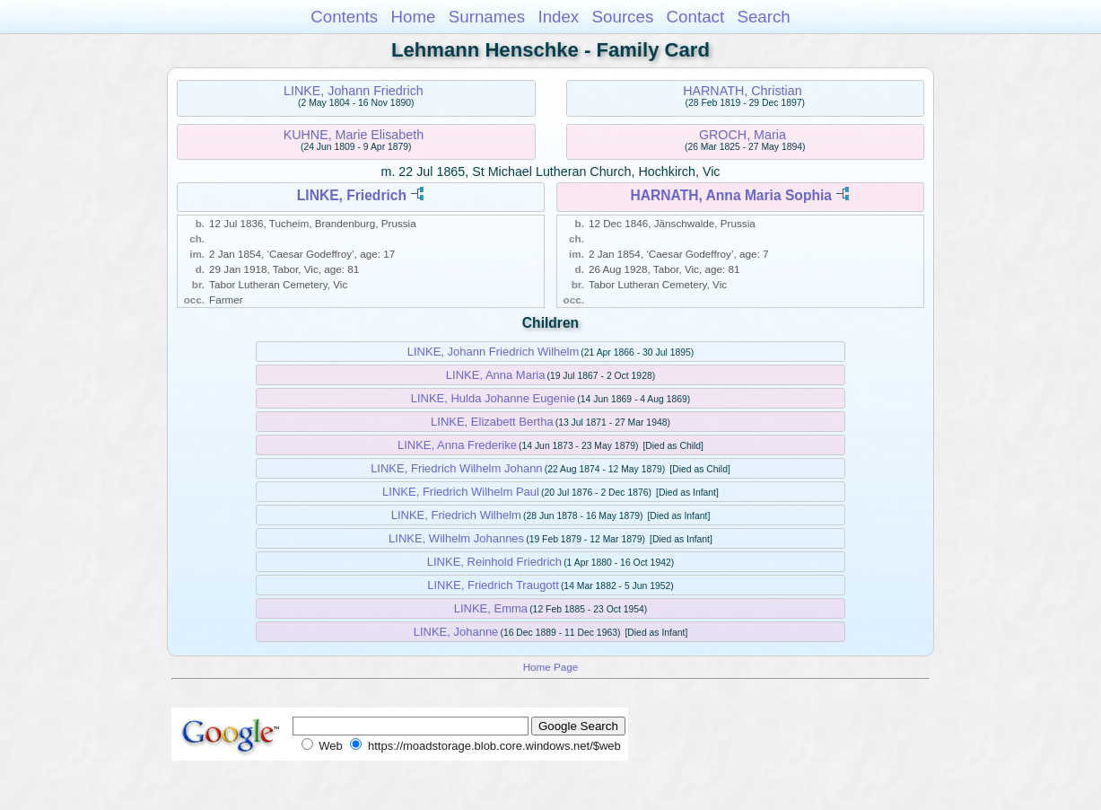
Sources (623, 16)
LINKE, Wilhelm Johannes (456, 538)
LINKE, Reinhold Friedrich (494, 561)
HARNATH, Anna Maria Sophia (731, 195)
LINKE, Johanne (456, 631)
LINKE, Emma (491, 608)
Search (763, 16)
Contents (344, 16)
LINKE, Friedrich (351, 195)
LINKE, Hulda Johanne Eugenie (493, 398)
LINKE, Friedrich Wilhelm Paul (460, 491)
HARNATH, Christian (742, 91)
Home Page (551, 667)
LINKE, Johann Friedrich (354, 91)
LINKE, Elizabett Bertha (492, 421)
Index (558, 16)
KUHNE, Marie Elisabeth (354, 135)
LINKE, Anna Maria (496, 375)
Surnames (487, 16)
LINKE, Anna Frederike (457, 445)
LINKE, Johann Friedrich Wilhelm (493, 351)
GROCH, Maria (742, 135)
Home (412, 16)
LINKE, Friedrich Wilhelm (456, 515)
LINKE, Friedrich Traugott (493, 585)
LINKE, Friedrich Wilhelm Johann (456, 468)
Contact (696, 16)
